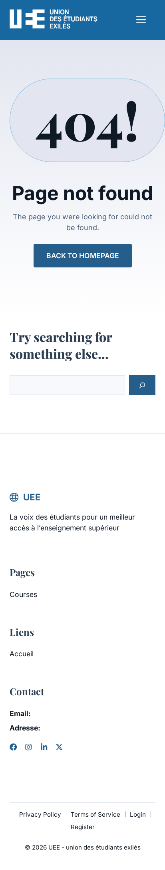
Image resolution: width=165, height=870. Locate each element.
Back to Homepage (82, 255)
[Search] (142, 385)
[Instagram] (28, 747)
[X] (59, 747)
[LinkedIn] (44, 747)
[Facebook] (13, 747)
